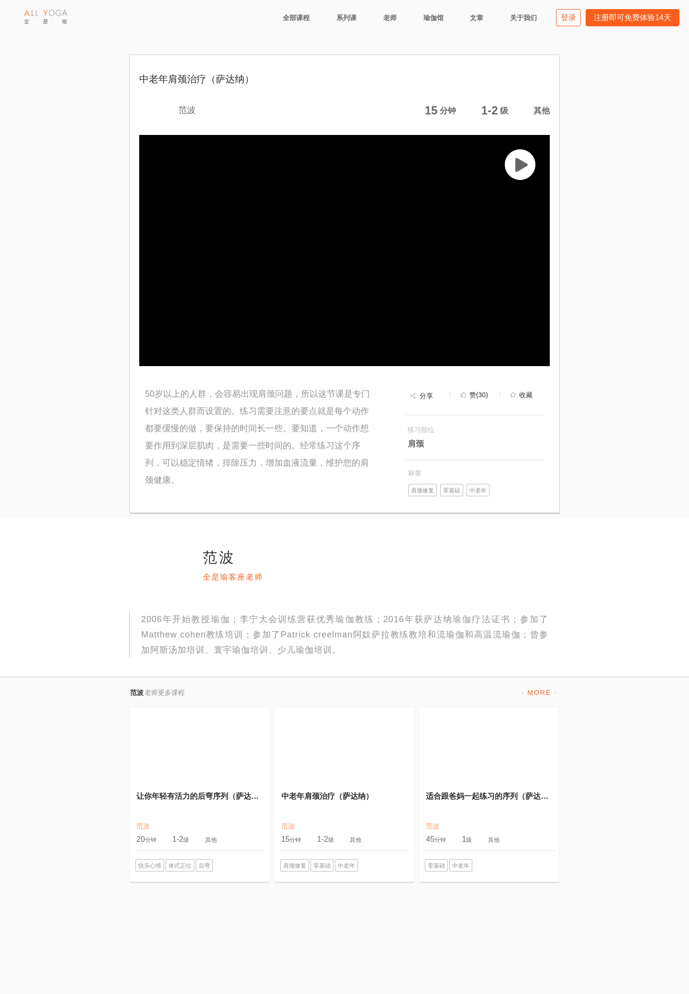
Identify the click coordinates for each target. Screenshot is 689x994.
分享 (426, 396)
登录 (568, 17)
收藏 (526, 395)
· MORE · (539, 692)
